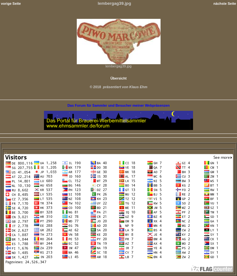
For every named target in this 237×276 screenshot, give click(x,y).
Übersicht (119, 78)
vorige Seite (11, 3)
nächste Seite (224, 3)
